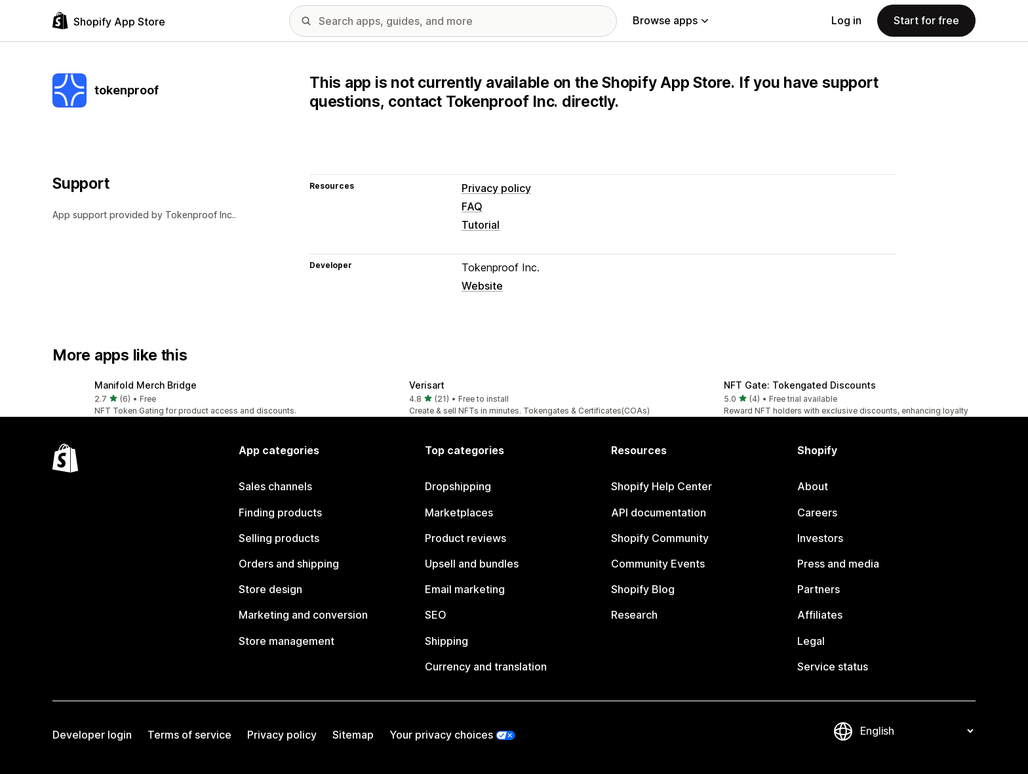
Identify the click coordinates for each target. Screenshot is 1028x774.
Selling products (279, 538)
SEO (435, 614)
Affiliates (819, 614)
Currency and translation (486, 666)
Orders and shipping (289, 563)
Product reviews (465, 538)
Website (482, 285)
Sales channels (275, 486)
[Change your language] (917, 731)
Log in (846, 20)
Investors (820, 538)
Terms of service (189, 734)
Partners (818, 589)
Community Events (658, 563)
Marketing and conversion (303, 614)
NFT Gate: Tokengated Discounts (800, 385)
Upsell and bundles (472, 563)
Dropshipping (458, 486)
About (812, 486)
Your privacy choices (441, 734)
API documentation (658, 512)
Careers (817, 512)
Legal (811, 641)
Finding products (280, 512)
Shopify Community (660, 538)
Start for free (926, 20)
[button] (199, 399)
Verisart (427, 385)
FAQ (472, 206)
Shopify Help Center (661, 486)
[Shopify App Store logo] (108, 20)
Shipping (446, 641)
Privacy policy (496, 188)
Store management (286, 641)
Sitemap (353, 734)
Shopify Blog (643, 589)
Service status (832, 666)
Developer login (92, 734)
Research (634, 614)
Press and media (838, 563)
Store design (270, 589)
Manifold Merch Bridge (145, 385)
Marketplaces (459, 512)
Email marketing (465, 589)
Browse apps (670, 20)
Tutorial (481, 224)
